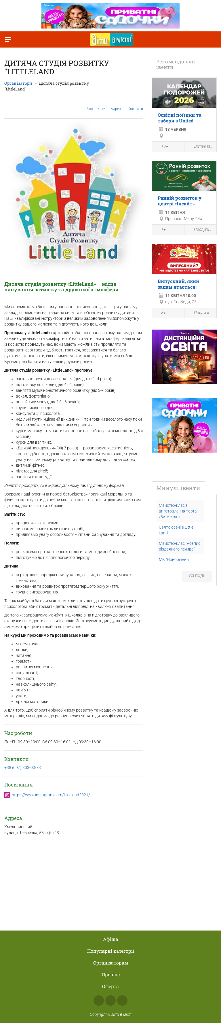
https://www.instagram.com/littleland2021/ (51, 795)
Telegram (122, 1000)
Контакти (135, 104)
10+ (161, 147)
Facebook (99, 1000)
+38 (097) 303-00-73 (22, 767)
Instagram (110, 1000)
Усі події (196, 576)
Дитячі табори (200, 146)
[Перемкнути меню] (8, 39)
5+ (160, 313)
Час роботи (96, 104)
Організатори (18, 83)
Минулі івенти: (178, 487)
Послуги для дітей (200, 229)
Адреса (116, 104)
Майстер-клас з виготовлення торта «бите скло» (178, 511)
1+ (160, 230)
